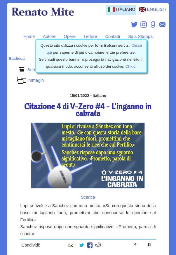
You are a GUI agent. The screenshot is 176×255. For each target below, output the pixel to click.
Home (29, 36)
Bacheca (17, 58)
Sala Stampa (140, 36)
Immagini (30, 80)
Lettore (90, 36)
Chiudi (131, 66)
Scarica (88, 197)
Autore (49, 36)
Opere (70, 36)
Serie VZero (33, 69)
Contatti (112, 36)
